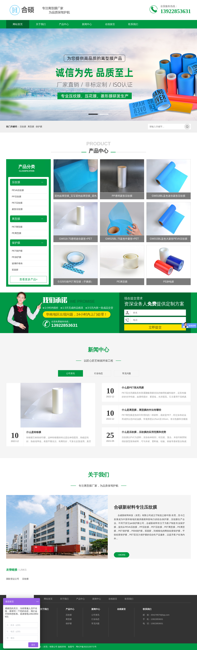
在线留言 (110, 24)
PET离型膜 (17, 227)
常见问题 (126, 373)
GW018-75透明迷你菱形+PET (75, 238)
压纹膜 (23, 126)
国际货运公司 (12, 579)
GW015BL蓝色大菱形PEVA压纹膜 (168, 238)
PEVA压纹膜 (18, 190)
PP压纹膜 (16, 196)
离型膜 (31, 126)
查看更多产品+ (28, 279)
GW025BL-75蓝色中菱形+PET (122, 238)
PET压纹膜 (17, 203)
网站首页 (18, 24)
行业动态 (98, 373)
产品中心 (64, 24)
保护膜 (39, 126)
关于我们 (41, 24)
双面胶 (15, 269)
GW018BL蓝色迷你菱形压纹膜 (168, 196)
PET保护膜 (17, 251)
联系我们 (133, 24)
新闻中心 (87, 24)
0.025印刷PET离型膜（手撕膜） (75, 281)
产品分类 (26, 168)
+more (121, 555)
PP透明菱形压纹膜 (122, 196)
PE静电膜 (168, 281)
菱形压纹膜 (17, 209)
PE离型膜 (16, 233)
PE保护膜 (16, 257)
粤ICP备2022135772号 (86, 647)
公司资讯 (70, 373)
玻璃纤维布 (17, 263)
